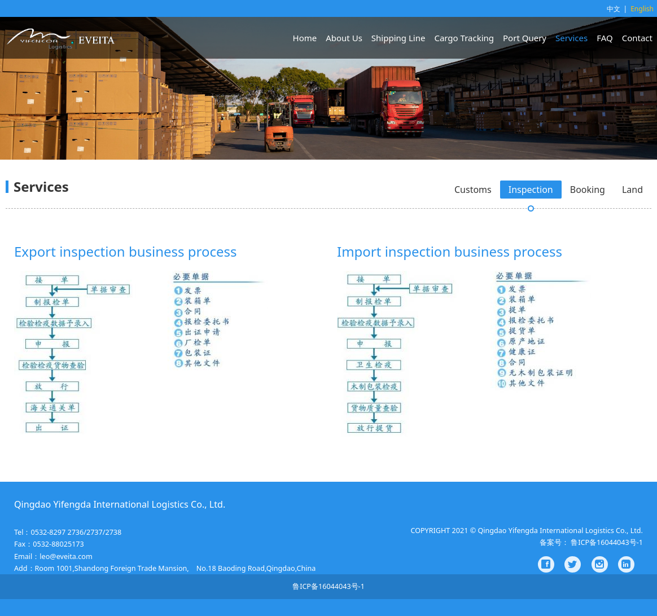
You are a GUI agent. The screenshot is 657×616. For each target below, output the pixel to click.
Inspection (531, 189)
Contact (637, 37)
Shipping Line (398, 37)
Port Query (524, 37)
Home (305, 37)
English (642, 9)
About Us (344, 37)
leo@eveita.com (66, 556)
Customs (473, 189)
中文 (613, 9)
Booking (587, 189)
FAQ (605, 37)
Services (571, 37)
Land (632, 189)
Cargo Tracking (464, 37)
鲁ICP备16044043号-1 (328, 586)
